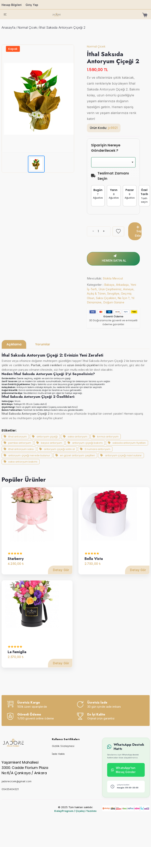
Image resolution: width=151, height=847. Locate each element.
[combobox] (119, 162)
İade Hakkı (58, 753)
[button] (138, 162)
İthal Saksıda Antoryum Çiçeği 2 (62, 27)
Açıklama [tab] (13, 344)
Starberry (16, 564)
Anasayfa (8, 27)
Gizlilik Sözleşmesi (63, 746)
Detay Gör (61, 576)
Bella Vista (94, 564)
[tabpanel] (76, 414)
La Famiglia (17, 657)
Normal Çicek (27, 27)
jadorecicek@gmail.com (17, 781)
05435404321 (10, 788)
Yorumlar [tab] (42, 344)
